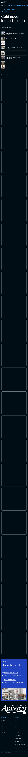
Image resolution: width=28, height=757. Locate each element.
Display (2, 723)
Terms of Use (18, 735)
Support (16, 723)
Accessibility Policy (19, 741)
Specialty (3, 732)
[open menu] (26, 3)
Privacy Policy (18, 738)
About (16, 720)
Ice (2, 735)
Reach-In (3, 720)
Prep (2, 729)
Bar (2, 726)
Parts (16, 726)
